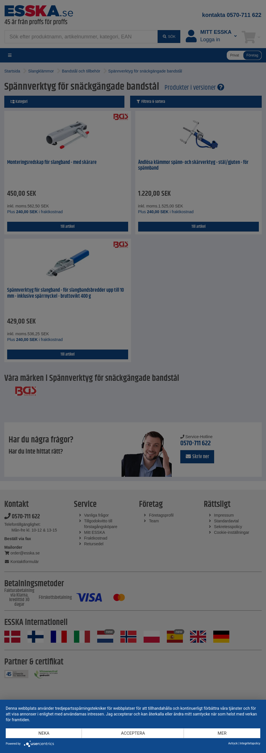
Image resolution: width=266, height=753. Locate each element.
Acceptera (133, 733)
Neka (43, 733)
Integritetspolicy (250, 743)
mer (222, 733)
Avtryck (233, 743)
